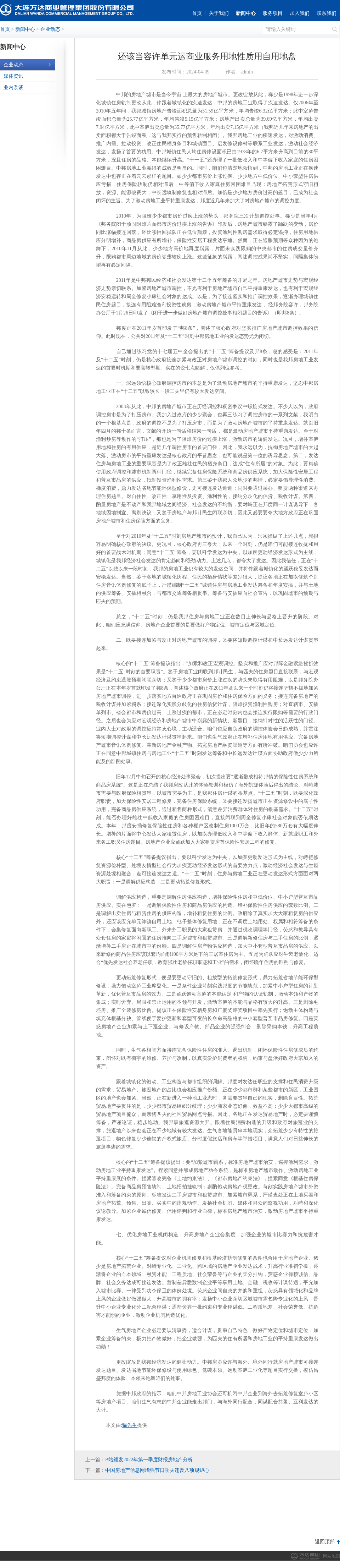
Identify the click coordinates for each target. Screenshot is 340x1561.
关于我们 (219, 13)
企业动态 (50, 29)
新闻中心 (246, 13)
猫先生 (129, 1425)
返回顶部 (325, 1541)
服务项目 (273, 13)
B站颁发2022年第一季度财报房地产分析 (149, 1459)
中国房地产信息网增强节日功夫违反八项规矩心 (157, 1470)
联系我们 (326, 13)
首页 (197, 13)
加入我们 (300, 13)
